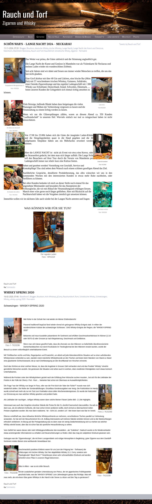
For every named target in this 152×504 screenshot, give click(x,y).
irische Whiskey (55, 48)
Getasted (40, 36)
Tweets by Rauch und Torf (129, 44)
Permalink (83, 51)
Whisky (6, 299)
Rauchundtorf (68, 296)
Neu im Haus (53, 36)
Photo (136, 36)
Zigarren (74, 51)
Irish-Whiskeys (50, 296)
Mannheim (8, 51)
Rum (77, 296)
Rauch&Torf (49, 51)
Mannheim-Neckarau (21, 51)
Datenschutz (18, 36)
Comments (10, 287)
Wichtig (125, 36)
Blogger (23, 48)
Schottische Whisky (62, 51)
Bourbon (30, 48)
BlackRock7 (24, 296)
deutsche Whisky (41, 48)
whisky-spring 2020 (17, 299)
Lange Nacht (67, 48)
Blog (30, 36)
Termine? (98, 36)
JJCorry (59, 296)
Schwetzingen (101, 296)
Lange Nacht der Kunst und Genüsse (88, 48)
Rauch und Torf (37, 51)
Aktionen (67, 36)
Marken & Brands (83, 36)
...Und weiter (112, 36)
